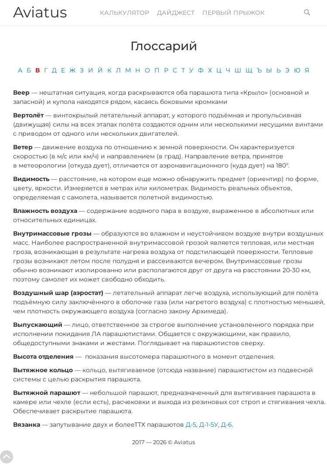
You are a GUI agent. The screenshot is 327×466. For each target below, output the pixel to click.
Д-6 (226, 424)
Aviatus (40, 12)
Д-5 (190, 424)
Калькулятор (124, 13)
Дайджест (175, 13)
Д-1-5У (208, 424)
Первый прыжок (233, 13)
